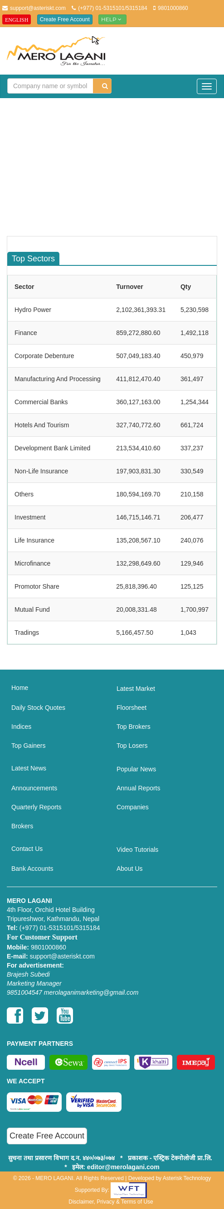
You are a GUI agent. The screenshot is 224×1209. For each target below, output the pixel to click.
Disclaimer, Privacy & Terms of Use (110, 1202)
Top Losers (132, 745)
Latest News (28, 768)
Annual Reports (139, 788)
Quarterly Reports (36, 807)
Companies (133, 807)
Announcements (34, 788)
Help (112, 19)
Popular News (136, 769)
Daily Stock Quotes (38, 707)
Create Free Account (65, 19)
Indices (21, 726)
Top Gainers (28, 745)
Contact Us (27, 848)
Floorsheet (131, 707)
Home (19, 687)
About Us (130, 868)
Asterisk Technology (187, 1178)
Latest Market (136, 688)
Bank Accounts (32, 868)
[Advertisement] (115, 170)
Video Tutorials (137, 849)
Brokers (22, 826)
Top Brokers (134, 726)
